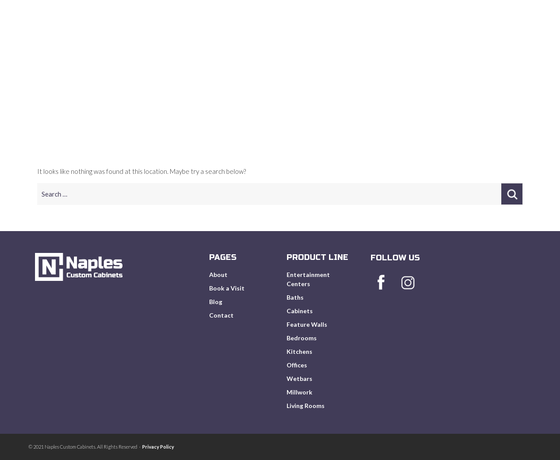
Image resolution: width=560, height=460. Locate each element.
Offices (297, 365)
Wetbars (299, 378)
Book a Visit (227, 288)
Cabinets (300, 311)
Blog (452, 39)
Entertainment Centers (308, 279)
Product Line (345, 39)
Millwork (299, 392)
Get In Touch (500, 39)
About (294, 39)
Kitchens (299, 351)
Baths (295, 297)
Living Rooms (306, 405)
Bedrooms (302, 338)
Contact (221, 315)
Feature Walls (307, 324)
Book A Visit (406, 39)
